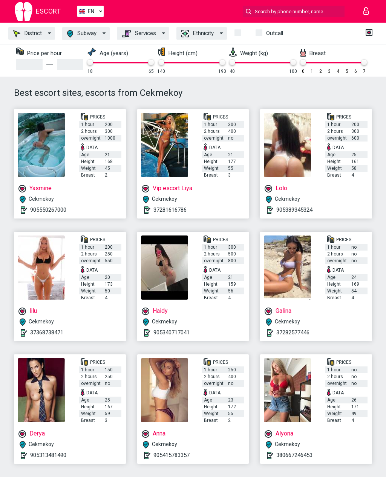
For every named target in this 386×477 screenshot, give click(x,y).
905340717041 (171, 332)
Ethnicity (197, 33)
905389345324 (294, 209)
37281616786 (170, 209)
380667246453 (294, 455)
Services (139, 33)
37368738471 (46, 332)
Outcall (274, 33)
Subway (81, 34)
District (27, 33)
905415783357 (171, 455)
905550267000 (48, 209)
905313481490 (48, 455)
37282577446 (292, 332)
